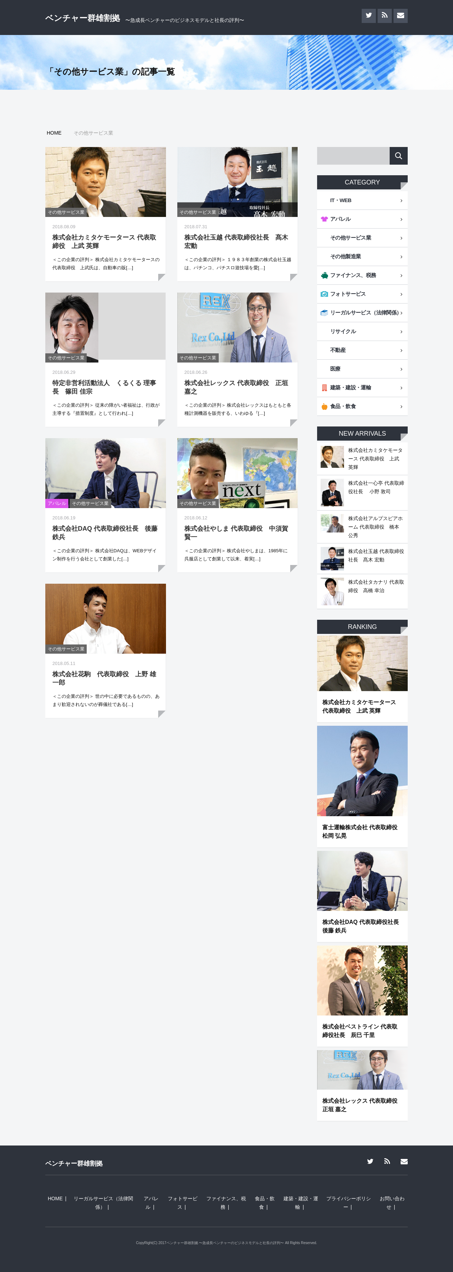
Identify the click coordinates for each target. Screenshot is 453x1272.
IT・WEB (340, 200)
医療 (335, 369)
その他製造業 (345, 256)
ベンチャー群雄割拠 (82, 18)
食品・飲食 (343, 406)
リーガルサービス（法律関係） (366, 313)
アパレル (57, 503)
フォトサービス (348, 294)
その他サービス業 (66, 212)
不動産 (337, 350)
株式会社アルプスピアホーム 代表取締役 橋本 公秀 (375, 527)
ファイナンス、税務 (353, 275)
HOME (55, 1198)
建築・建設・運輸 (350, 387)
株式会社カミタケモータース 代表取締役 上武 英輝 (375, 458)
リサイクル (343, 331)
